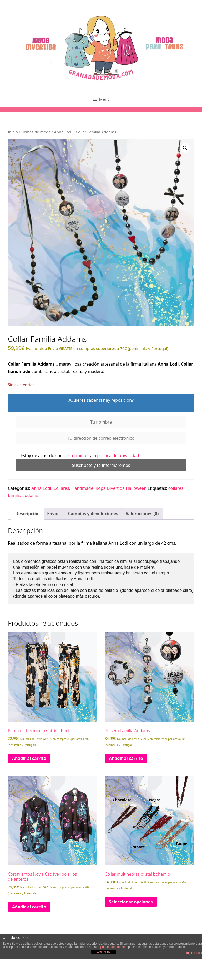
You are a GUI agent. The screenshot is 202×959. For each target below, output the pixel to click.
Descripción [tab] (27, 513)
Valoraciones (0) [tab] (142, 513)
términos (79, 455)
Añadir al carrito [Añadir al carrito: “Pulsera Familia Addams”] (126, 758)
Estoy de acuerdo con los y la (77, 455)
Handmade (82, 488)
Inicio (13, 132)
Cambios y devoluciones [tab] (93, 513)
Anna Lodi (63, 132)
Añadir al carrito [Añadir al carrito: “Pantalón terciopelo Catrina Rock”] (29, 758)
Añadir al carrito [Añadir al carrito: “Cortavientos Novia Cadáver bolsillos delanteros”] (29, 907)
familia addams (23, 495)
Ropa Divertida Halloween (121, 488)
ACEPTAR (103, 952)
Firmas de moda (36, 132)
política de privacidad (118, 455)
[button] (185, 148)
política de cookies (113, 947)
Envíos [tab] (53, 513)
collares (176, 488)
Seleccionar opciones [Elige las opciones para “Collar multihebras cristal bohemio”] (131, 902)
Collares (61, 488)
